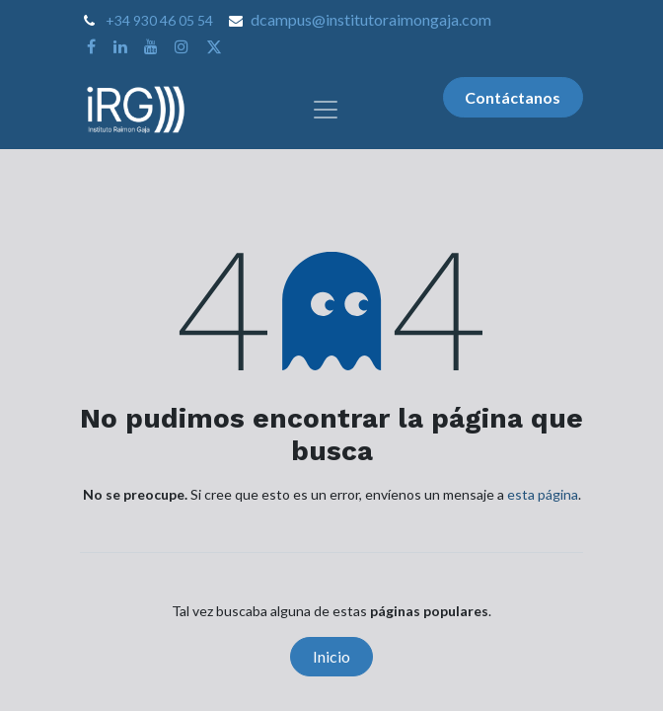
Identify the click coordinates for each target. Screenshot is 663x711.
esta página (542, 494)
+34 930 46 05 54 (159, 20)
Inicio (331, 656)
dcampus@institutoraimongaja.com (371, 19)
